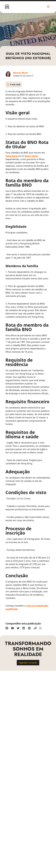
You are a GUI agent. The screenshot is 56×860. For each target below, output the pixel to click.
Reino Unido (31, 155)
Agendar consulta (28, 662)
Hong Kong (11, 155)
